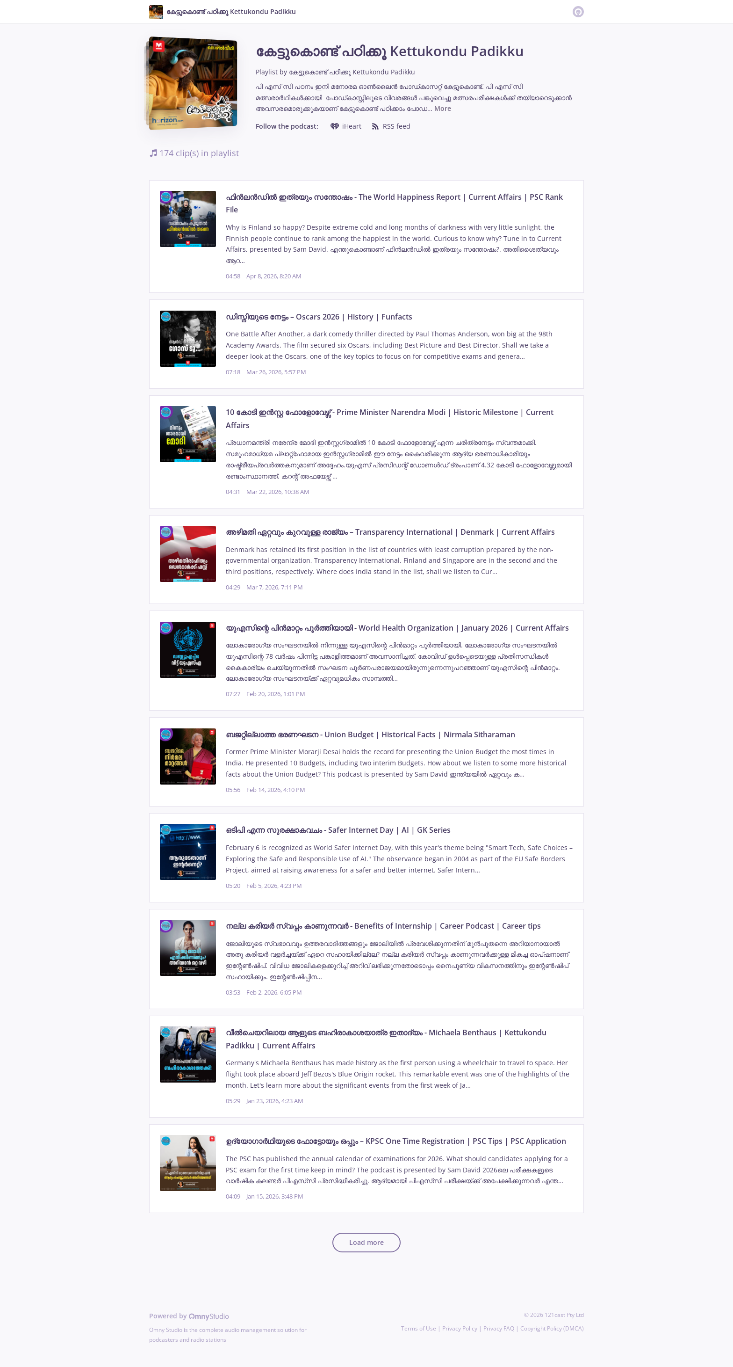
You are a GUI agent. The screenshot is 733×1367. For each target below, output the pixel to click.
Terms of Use (418, 1328)
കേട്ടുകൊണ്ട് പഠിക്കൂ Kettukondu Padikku (352, 71)
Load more (366, 1242)
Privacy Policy (459, 1328)
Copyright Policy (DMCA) (552, 1328)
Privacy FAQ (498, 1328)
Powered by (189, 1315)
